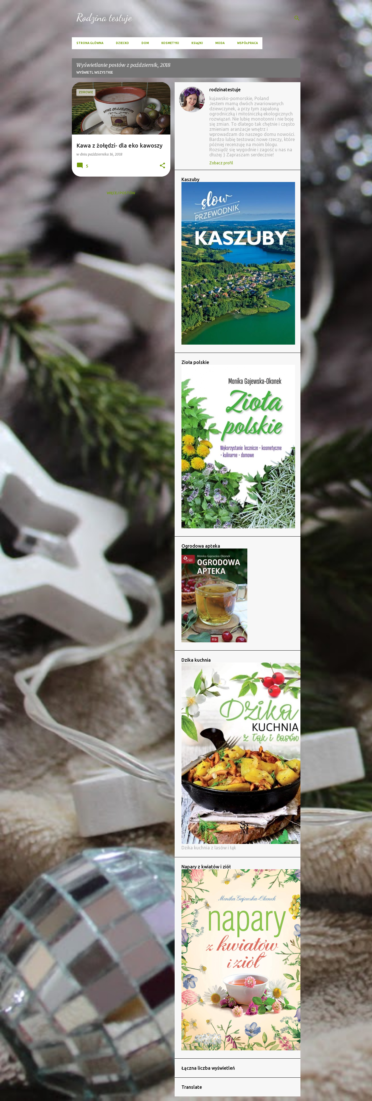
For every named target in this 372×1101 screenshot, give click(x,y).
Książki (197, 43)
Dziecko (122, 43)
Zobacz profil (221, 163)
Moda (220, 43)
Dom (145, 43)
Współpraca (247, 43)
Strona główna (89, 43)
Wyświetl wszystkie (94, 72)
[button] (162, 166)
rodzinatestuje (225, 89)
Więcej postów (121, 193)
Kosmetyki (170, 43)
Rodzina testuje (104, 17)
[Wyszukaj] (297, 18)
